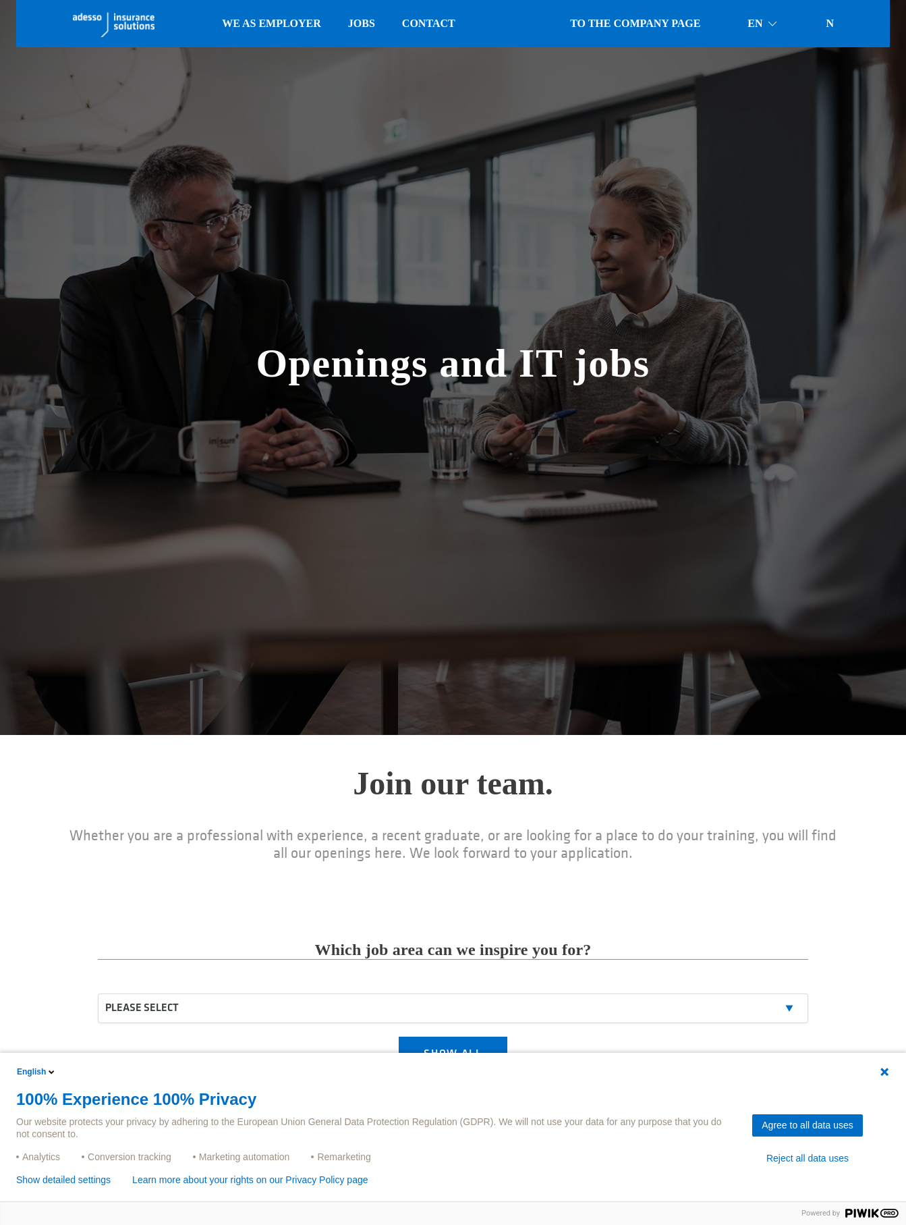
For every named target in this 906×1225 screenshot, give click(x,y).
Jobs (361, 23)
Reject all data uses (807, 1158)
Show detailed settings (63, 1179)
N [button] (830, 23)
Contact (428, 23)
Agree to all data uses (807, 1125)
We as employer (271, 23)
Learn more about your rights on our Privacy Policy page (250, 1179)
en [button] (762, 23)
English (37, 1071)
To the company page (635, 23)
